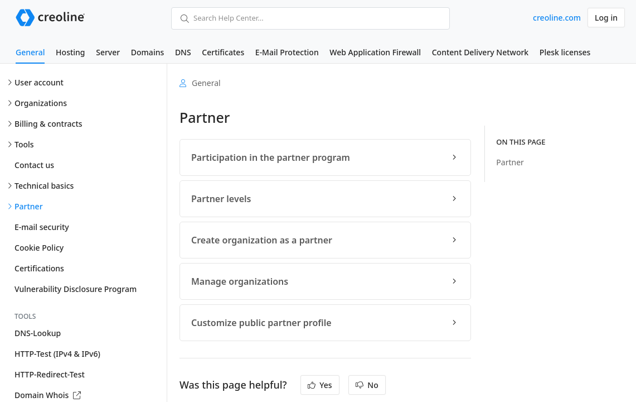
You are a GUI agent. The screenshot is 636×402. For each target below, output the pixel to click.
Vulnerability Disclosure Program (75, 289)
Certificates (223, 52)
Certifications (39, 268)
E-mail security (41, 227)
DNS (183, 52)
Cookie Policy (39, 247)
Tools (24, 144)
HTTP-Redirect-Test (49, 374)
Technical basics (44, 185)
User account (39, 82)
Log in (606, 17)
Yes (320, 385)
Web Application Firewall (375, 52)
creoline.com (557, 17)
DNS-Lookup (37, 333)
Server (108, 52)
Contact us (34, 165)
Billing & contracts (48, 123)
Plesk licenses (565, 52)
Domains (147, 52)
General (30, 52)
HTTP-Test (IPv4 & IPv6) (57, 353)
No (367, 385)
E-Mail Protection (287, 52)
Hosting (70, 52)
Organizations (40, 103)
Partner (28, 206)
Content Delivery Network (480, 52)
